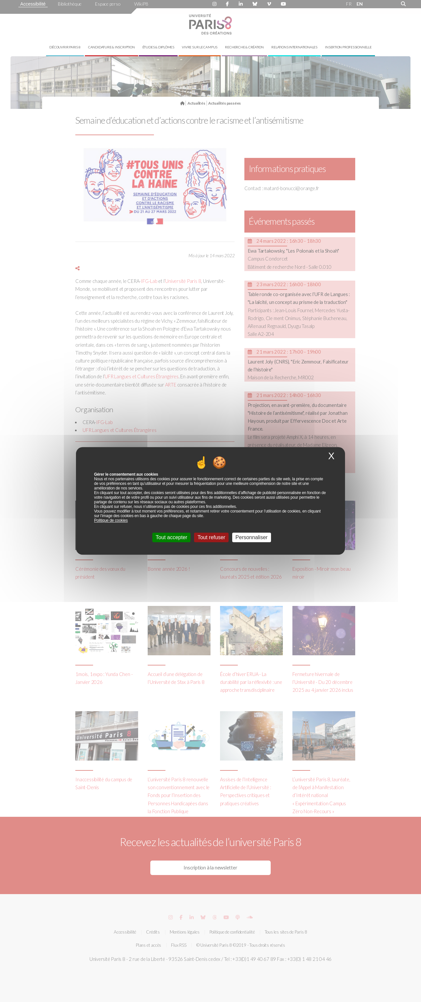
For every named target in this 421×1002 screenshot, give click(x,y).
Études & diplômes (158, 47)
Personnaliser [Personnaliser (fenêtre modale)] (251, 537)
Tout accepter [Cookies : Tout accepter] (171, 537)
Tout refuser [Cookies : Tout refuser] (211, 537)
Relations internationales (294, 47)
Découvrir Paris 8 (64, 47)
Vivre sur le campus (199, 47)
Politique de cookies (111, 520)
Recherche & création (244, 47)
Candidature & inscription (111, 47)
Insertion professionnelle (348, 47)
